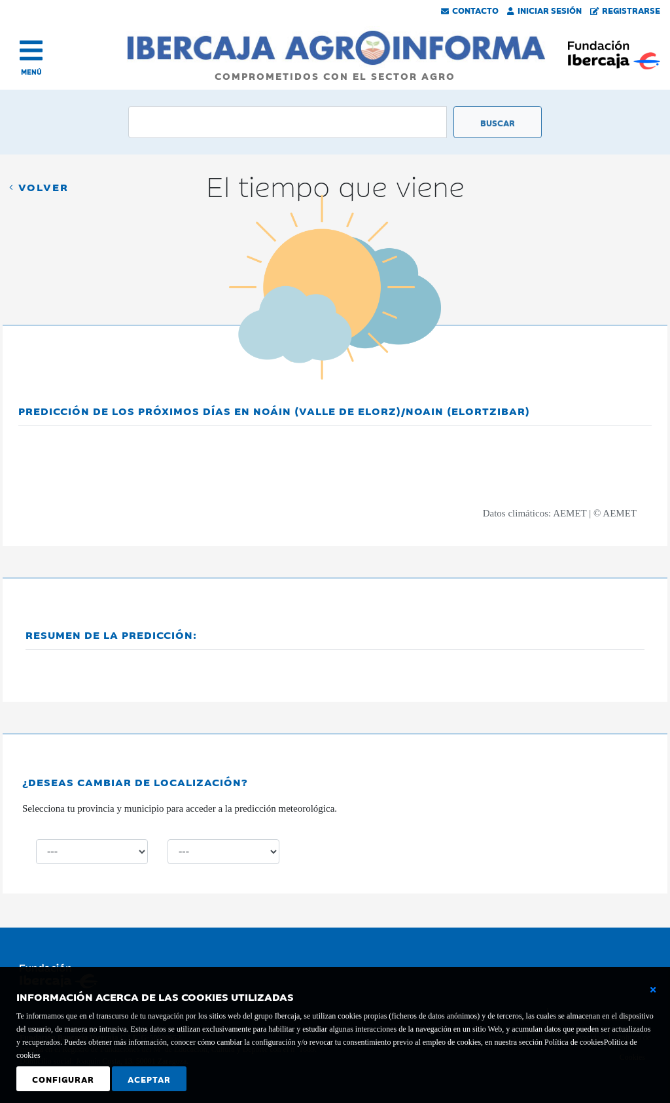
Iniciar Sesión (544, 10)
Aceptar (149, 1079)
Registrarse (625, 10)
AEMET (569, 513)
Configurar (63, 1079)
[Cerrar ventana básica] (653, 989)
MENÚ (31, 72)
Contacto (470, 10)
